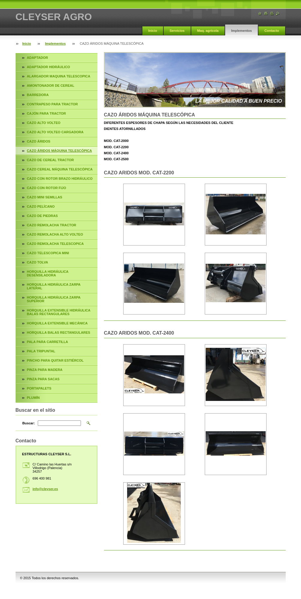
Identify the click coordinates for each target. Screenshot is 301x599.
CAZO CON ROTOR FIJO (46, 188)
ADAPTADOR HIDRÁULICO (48, 67)
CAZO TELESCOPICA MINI (48, 253)
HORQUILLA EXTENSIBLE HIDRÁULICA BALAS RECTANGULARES (59, 312)
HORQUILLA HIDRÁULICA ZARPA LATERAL (54, 286)
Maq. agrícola (208, 30)
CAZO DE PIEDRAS (42, 216)
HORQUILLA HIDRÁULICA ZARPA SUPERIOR (54, 299)
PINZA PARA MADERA (45, 370)
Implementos (241, 30)
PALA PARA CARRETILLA (47, 342)
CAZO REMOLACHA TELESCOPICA (55, 243)
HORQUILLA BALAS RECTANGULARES (58, 332)
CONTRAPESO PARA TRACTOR (52, 104)
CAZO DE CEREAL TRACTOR (50, 160)
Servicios (177, 30)
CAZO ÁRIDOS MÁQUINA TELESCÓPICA (59, 150)
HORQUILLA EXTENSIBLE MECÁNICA (57, 323)
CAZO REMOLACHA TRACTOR (51, 225)
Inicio (152, 30)
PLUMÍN (33, 397)
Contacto (271, 30)
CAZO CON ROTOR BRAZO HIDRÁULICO (60, 178)
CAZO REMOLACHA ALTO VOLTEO (55, 234)
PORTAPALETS (39, 388)
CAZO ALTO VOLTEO (44, 123)
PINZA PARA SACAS (43, 379)
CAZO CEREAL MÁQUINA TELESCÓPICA (60, 169)
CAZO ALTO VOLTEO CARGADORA (55, 132)
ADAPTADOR (37, 57)
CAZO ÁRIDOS (38, 141)
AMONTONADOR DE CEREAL (50, 85)
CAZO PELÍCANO (41, 206)
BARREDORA (38, 95)
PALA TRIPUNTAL (41, 351)
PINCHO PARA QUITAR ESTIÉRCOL (55, 360)
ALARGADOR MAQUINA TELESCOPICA (59, 76)
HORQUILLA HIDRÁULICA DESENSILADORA (47, 273)
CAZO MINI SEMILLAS (44, 197)
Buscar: (28, 423)
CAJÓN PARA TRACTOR (46, 113)
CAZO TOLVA (37, 262)
